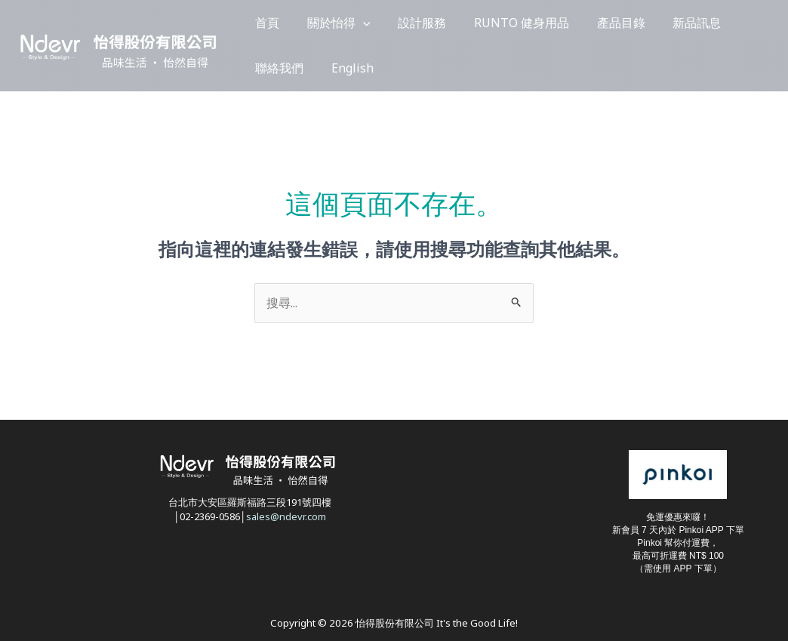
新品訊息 (628, 22)
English (270, 68)
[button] (344, 22)
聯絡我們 (691, 22)
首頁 (261, 22)
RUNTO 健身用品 (477, 22)
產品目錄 (564, 22)
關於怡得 (320, 22)
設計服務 (391, 22)
